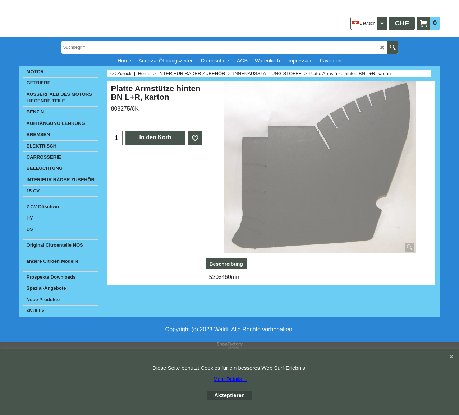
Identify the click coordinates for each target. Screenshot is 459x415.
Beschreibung (226, 264)
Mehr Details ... (230, 379)
